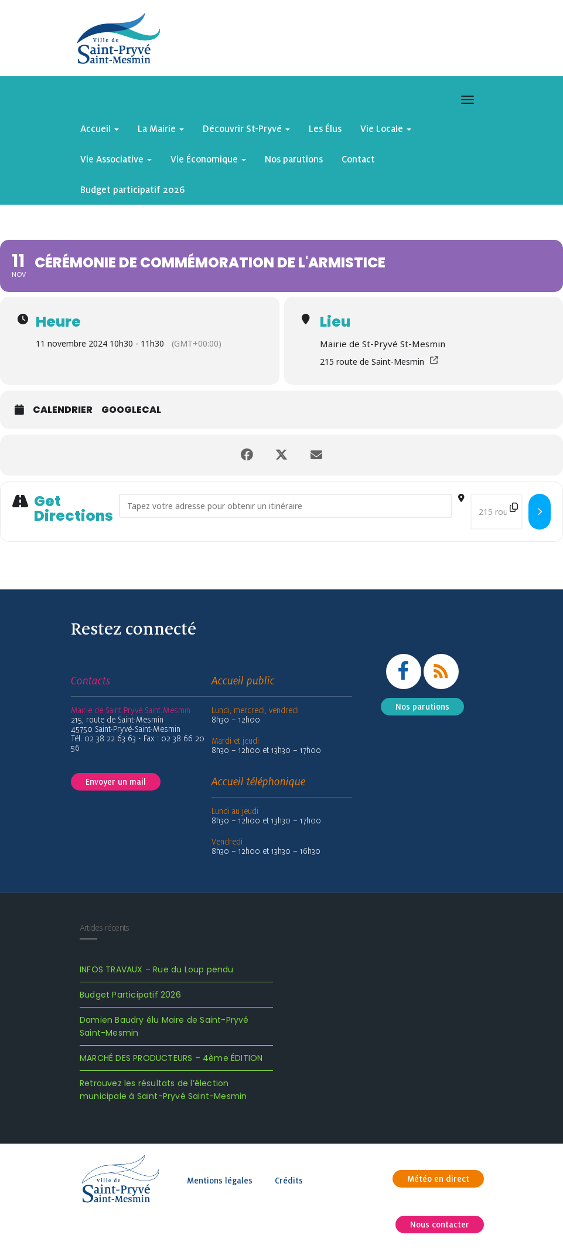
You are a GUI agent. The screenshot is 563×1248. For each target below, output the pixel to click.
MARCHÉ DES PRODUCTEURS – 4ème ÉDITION (171, 1058)
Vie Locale (385, 128)
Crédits (289, 1180)
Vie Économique (208, 159)
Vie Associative (116, 159)
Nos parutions (294, 159)
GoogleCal (131, 410)
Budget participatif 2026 (132, 189)
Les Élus (325, 128)
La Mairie (161, 128)
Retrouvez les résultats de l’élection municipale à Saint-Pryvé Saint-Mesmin (163, 1089)
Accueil (99, 128)
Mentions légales (220, 1180)
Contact (358, 159)
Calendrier (63, 410)
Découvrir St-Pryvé (246, 128)
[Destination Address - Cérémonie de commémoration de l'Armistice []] (496, 512)
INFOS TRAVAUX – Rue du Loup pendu (157, 969)
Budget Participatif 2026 (130, 995)
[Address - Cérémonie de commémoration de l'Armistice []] (285, 506)
